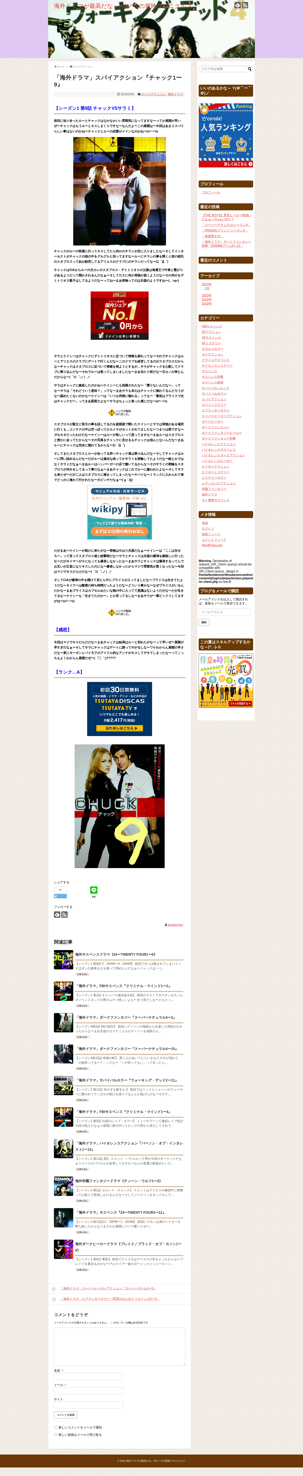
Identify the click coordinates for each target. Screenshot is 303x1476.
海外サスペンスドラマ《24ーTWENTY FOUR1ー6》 (116, 954)
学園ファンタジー (214, 489)
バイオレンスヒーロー (217, 461)
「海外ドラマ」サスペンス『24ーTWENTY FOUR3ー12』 (120, 1212)
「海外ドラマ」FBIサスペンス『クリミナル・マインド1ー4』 (123, 1112)
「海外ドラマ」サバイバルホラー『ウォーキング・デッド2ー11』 (126, 1080)
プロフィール (211, 192)
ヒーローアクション (216, 466)
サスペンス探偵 (212, 382)
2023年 (207, 284)
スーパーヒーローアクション (222, 416)
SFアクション (211, 332)
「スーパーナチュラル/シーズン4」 (226, 225)
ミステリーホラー (214, 477)
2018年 (207, 303)
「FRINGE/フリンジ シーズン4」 (225, 230)
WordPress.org (212, 545)
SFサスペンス (211, 337)
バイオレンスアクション (219, 444)
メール (60, 1385)
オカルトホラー (212, 348)
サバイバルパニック (216, 388)
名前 (59, 1370)
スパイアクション (153, 94)
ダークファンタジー (216, 427)
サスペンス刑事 (212, 376)
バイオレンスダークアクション (223, 455)
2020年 (207, 295)
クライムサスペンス (216, 360)
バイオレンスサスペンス (219, 449)
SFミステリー (211, 343)
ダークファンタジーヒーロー (222, 433)
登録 (205, 523)
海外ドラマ (175, 94)
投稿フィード (211, 534)
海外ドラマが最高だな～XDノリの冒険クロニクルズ (123, 6)
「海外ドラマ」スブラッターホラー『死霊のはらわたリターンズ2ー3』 (105, 1299)
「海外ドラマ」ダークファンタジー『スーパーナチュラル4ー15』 (126, 1049)
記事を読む (82, 974)
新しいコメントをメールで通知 (80, 1427)
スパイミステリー (214, 404)
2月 (207, 288)
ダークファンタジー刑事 (219, 438)
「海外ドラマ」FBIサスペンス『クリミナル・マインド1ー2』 (123, 986)
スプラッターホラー (216, 410)
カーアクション (212, 354)
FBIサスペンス (212, 326)
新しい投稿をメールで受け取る (80, 1434)
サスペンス (209, 371)
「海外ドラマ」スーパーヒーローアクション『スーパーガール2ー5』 (103, 1289)
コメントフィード (214, 539)
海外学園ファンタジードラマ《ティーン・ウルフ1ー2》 (119, 1181)
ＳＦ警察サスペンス (216, 500)
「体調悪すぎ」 (212, 236)
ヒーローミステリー (216, 472)
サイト (58, 1399)
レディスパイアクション (219, 483)
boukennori (175, 924)
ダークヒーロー (212, 421)
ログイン (208, 528)
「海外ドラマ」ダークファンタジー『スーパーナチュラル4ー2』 (125, 1017)
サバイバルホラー (214, 393)
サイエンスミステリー (217, 365)
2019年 (207, 299)
